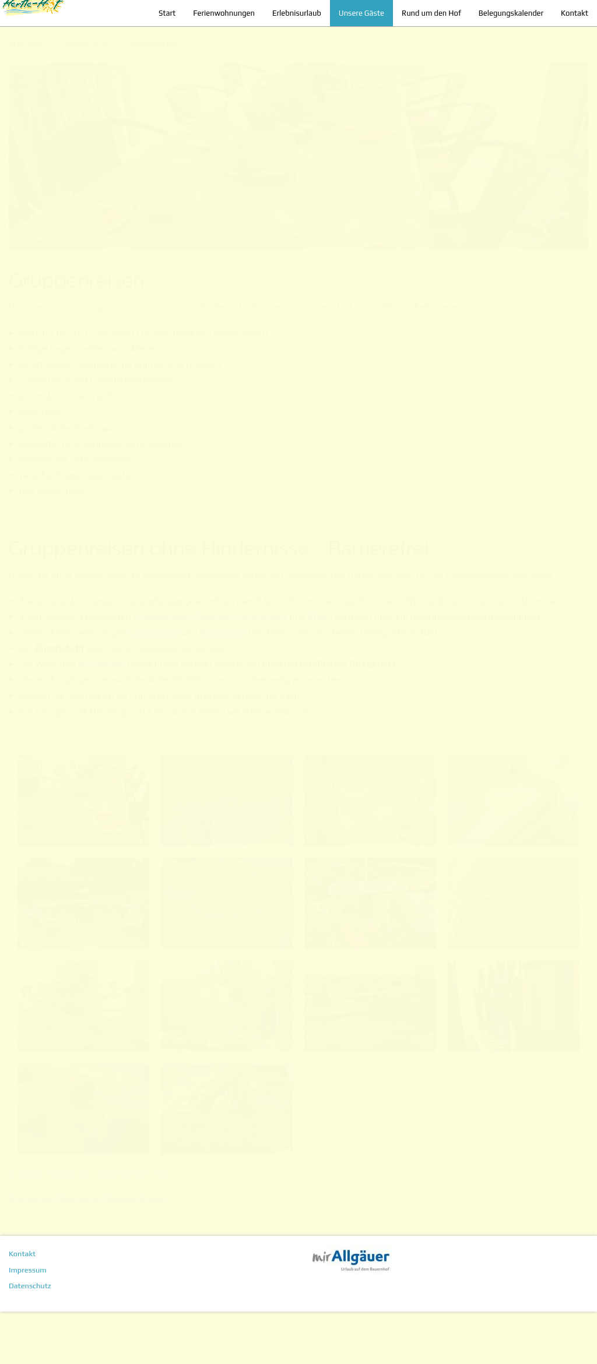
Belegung (69, 1226)
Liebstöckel (163, 669)
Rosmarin (215, 669)
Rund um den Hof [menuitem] (422, 39)
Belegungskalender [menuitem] (502, 39)
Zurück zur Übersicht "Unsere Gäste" (89, 1251)
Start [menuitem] (158, 39)
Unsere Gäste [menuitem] (352, 39)
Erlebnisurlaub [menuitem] (288, 39)
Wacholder (263, 669)
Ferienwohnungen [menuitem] (215, 39)
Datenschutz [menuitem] (30, 1338)
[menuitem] (26, 97)
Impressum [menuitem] (28, 1322)
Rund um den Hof (132, 1226)
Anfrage (26, 1226)
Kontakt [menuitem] (566, 39)
